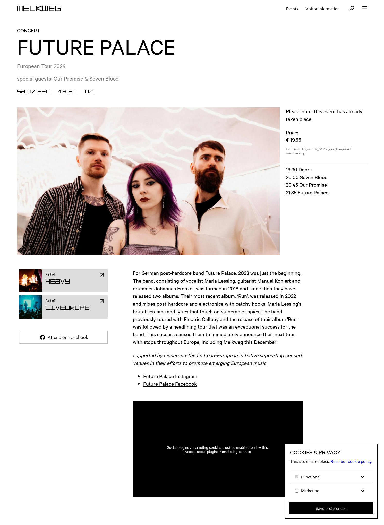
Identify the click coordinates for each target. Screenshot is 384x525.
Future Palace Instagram (170, 376)
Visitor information (322, 8)
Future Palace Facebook (170, 383)
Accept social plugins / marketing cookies (218, 451)
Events (292, 8)
